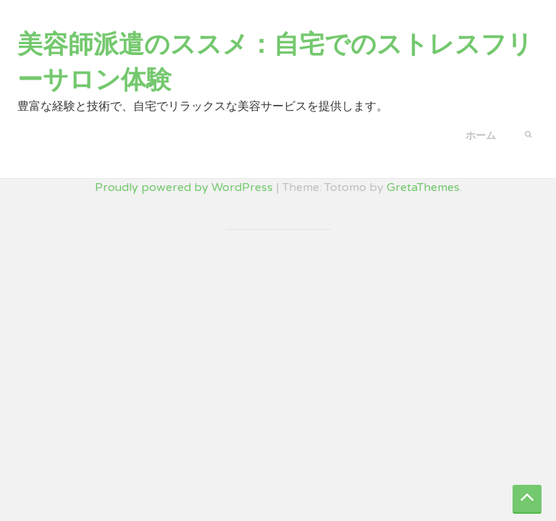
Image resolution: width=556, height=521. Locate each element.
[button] (528, 133)
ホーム (481, 136)
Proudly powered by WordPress (184, 187)
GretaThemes (423, 187)
